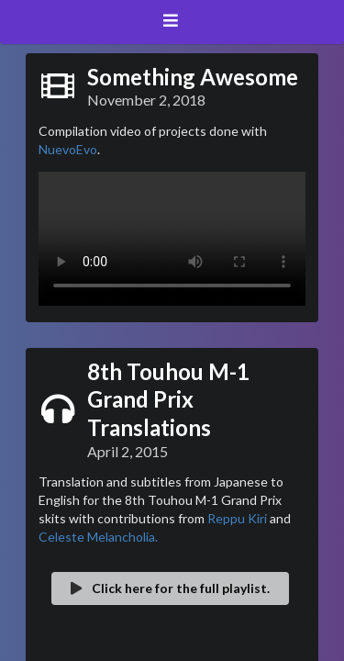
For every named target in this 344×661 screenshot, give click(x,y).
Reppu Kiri (237, 518)
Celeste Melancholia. (98, 536)
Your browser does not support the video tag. (172, 239)
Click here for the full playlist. (169, 588)
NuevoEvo (68, 149)
